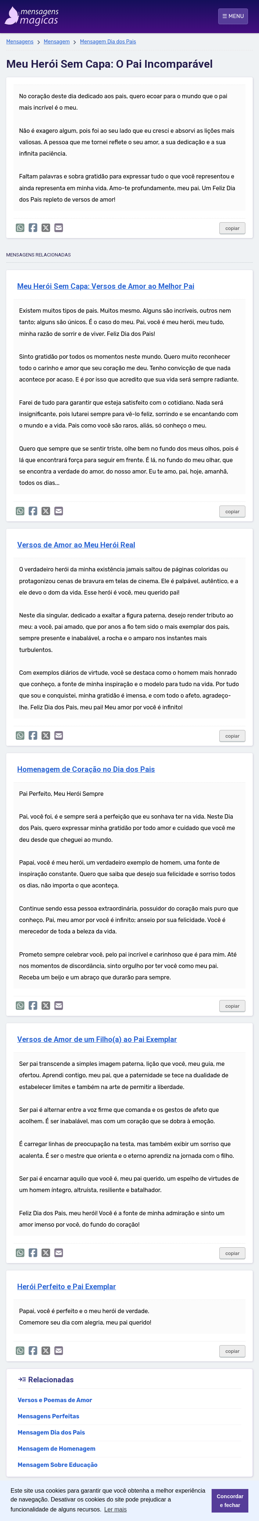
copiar (232, 228)
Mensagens (19, 42)
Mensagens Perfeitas (48, 1416)
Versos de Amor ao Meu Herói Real (76, 545)
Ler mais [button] (115, 1509)
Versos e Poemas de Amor (55, 1400)
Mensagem (57, 42)
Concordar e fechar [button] (230, 1500)
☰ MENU (233, 16)
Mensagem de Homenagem (57, 1448)
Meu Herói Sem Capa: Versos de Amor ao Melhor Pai (105, 286)
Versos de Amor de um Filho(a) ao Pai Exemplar (97, 1039)
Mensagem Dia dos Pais (108, 42)
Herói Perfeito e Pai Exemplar (66, 1287)
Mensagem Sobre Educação (58, 1464)
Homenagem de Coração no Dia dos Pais (86, 769)
